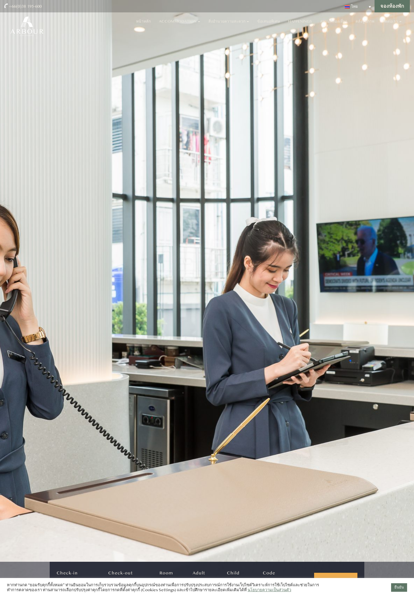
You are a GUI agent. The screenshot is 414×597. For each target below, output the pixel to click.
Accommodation (179, 25)
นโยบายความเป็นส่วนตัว (269, 590)
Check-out (120, 573)
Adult (199, 573)
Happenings (300, 25)
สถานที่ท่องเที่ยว (333, 25)
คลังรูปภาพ (364, 25)
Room (166, 573)
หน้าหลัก (143, 25)
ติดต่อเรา (392, 25)
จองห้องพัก (392, 6)
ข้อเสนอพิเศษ (268, 25)
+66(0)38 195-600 (25, 6)
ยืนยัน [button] (399, 587)
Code (269, 573)
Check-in (67, 573)
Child (233, 573)
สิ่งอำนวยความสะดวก (228, 25)
